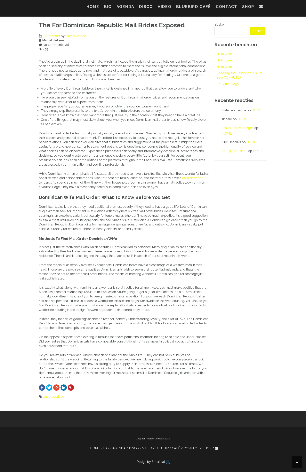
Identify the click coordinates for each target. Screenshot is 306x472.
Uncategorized (53, 396)
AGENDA (125, 6)
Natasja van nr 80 (234, 151)
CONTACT (226, 6)
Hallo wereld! (225, 54)
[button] (261, 7)
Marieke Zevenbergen (238, 128)
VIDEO (164, 6)
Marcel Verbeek (76, 36)
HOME (92, 6)
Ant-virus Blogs (227, 84)
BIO (108, 6)
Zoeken (219, 24)
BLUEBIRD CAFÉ (193, 6)
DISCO (146, 6)
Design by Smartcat (153, 462)
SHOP (248, 6)
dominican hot (192, 178)
